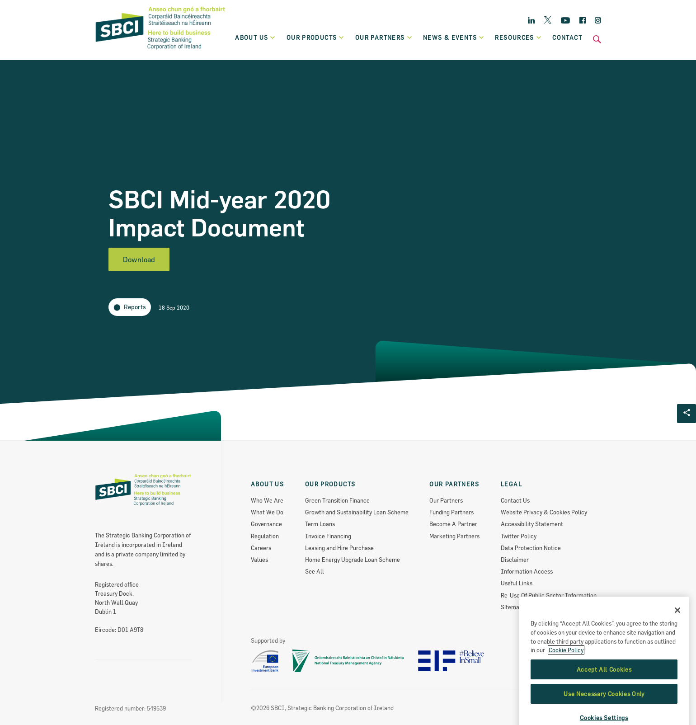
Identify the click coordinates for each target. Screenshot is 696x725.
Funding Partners (451, 512)
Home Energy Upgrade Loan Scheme (352, 559)
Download (139, 259)
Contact (567, 37)
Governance (266, 523)
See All (314, 571)
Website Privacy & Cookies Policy (544, 512)
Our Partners (446, 500)
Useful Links (516, 583)
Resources (518, 37)
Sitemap (511, 607)
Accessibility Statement (532, 523)
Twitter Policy (518, 536)
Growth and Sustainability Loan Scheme (357, 512)
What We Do (267, 512)
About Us (255, 37)
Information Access (527, 571)
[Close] (677, 644)
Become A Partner (453, 523)
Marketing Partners (454, 536)
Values (259, 559)
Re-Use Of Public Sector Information (549, 595)
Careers (261, 547)
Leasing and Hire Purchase (339, 547)
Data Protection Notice (531, 547)
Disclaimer (515, 559)
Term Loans (320, 523)
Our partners (384, 37)
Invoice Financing (328, 536)
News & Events (453, 37)
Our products (316, 37)
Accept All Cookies (604, 703)
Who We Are (267, 500)
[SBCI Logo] (160, 50)
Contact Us (515, 500)
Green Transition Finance (337, 500)
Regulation (265, 536)
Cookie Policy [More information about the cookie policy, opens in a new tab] (566, 683)
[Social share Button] (686, 413)
